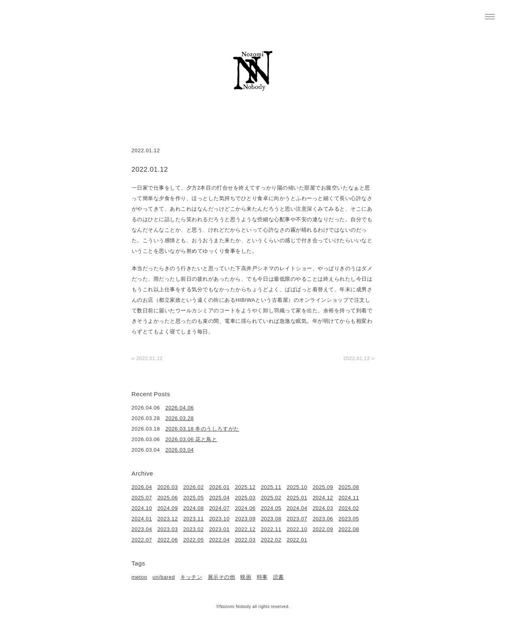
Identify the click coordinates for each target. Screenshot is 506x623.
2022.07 (142, 540)
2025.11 (271, 487)
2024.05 (271, 508)
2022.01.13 (356, 358)
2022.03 (245, 540)
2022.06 (167, 540)
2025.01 (297, 498)
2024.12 (323, 498)
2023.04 (142, 529)
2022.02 (271, 540)
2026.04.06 (179, 408)
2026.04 (142, 487)
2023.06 (323, 519)
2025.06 (167, 498)
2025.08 (349, 487)
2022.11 (271, 529)
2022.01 (297, 540)
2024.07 (219, 508)
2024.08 (193, 508)
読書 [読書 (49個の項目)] (278, 577)
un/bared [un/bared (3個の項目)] (163, 577)
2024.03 (323, 508)
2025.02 (271, 498)
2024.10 (142, 508)
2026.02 (193, 487)
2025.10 (297, 487)
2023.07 (297, 519)
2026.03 (167, 487)
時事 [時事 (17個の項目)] (262, 577)
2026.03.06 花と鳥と (191, 439)
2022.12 (245, 529)
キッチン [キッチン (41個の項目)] (191, 577)
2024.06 (245, 508)
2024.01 (142, 519)
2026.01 (219, 487)
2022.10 (297, 529)
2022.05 (193, 540)
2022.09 (323, 529)
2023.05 (349, 519)
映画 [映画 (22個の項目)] (245, 577)
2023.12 (167, 519)
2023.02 (193, 529)
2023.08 (271, 519)
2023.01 (219, 529)
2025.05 (193, 498)
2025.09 (323, 487)
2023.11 (193, 519)
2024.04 (297, 508)
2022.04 (219, 540)
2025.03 (245, 498)
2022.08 (349, 529)
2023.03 (167, 529)
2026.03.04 (179, 450)
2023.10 (219, 519)
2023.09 (245, 519)
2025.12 (245, 487)
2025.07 (142, 498)
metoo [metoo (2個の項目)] (139, 577)
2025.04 (219, 498)
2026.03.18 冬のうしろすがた (202, 429)
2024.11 (349, 498)
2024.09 (167, 508)
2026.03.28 (179, 418)
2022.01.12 (149, 358)
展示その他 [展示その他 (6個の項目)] (221, 577)
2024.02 (349, 508)
